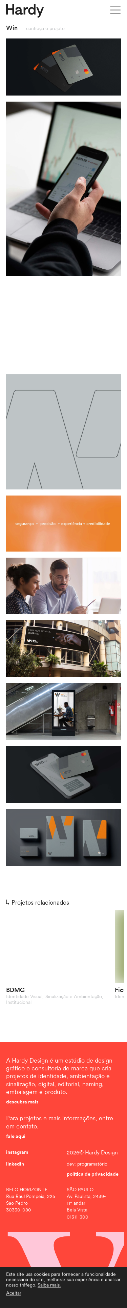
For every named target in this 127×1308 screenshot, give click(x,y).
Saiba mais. (49, 1293)
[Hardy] (25, 11)
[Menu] (115, 10)
